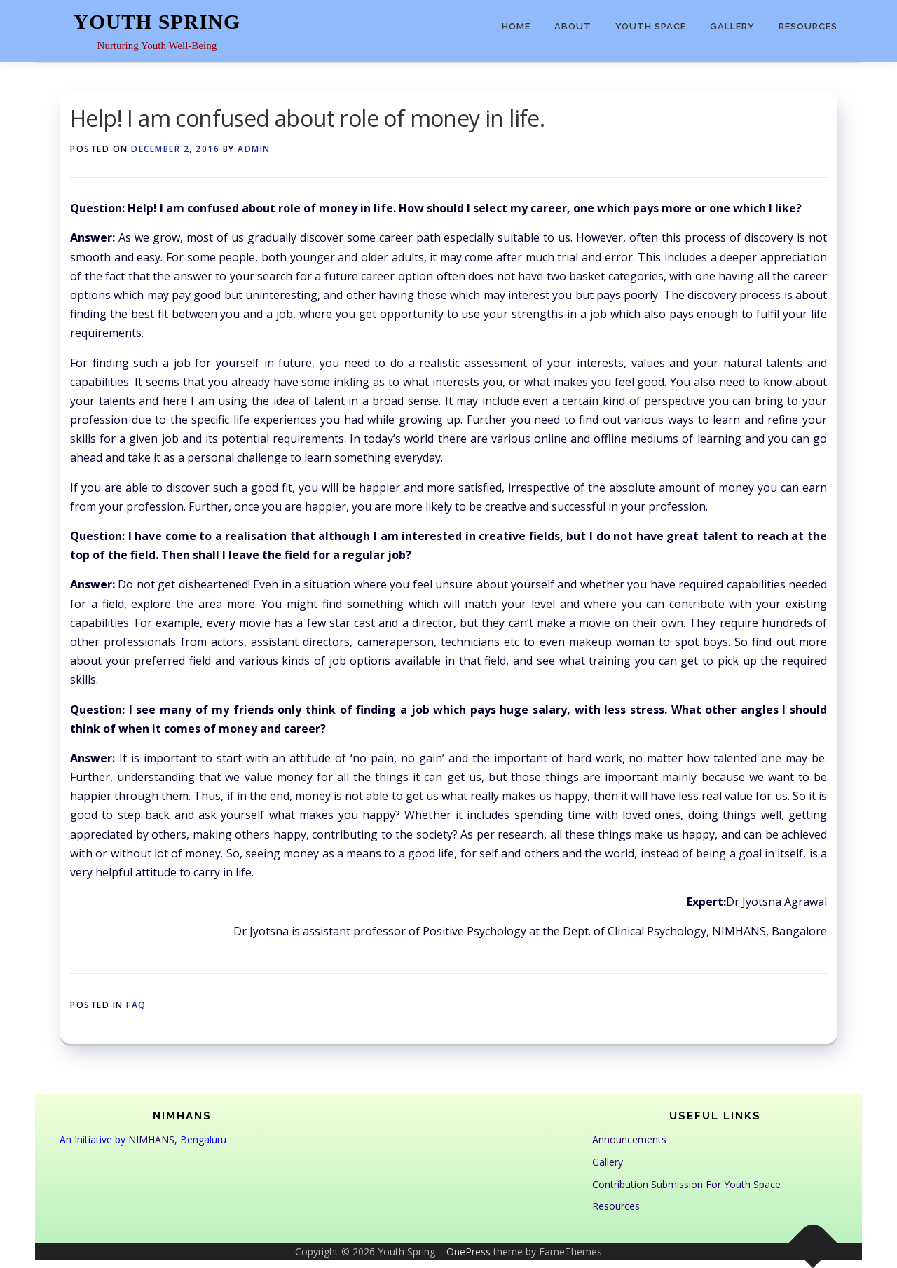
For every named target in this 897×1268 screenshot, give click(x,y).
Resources (808, 26)
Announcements (629, 1139)
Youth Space (650, 26)
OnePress (468, 1251)
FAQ (136, 1005)
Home (516, 26)
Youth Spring (157, 22)
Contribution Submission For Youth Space (686, 1184)
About (572, 26)
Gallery (732, 26)
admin (254, 149)
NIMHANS (151, 1139)
